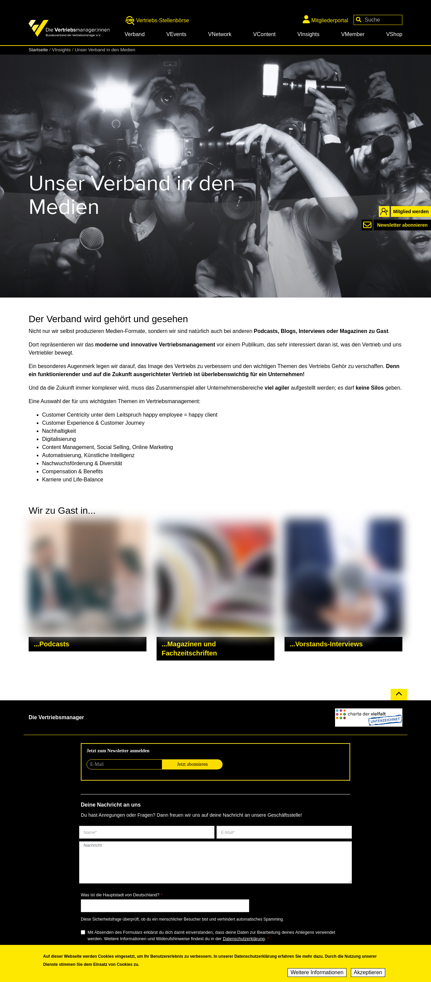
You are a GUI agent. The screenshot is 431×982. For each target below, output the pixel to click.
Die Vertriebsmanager (56, 717)
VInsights (308, 34)
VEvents (176, 34)
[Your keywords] (378, 20)
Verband (135, 34)
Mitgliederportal (325, 19)
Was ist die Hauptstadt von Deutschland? (120, 894)
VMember (352, 34)
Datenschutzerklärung (244, 938)
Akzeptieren (368, 972)
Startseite (38, 49)
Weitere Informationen (317, 972)
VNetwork (219, 34)
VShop (394, 34)
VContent (264, 34)
